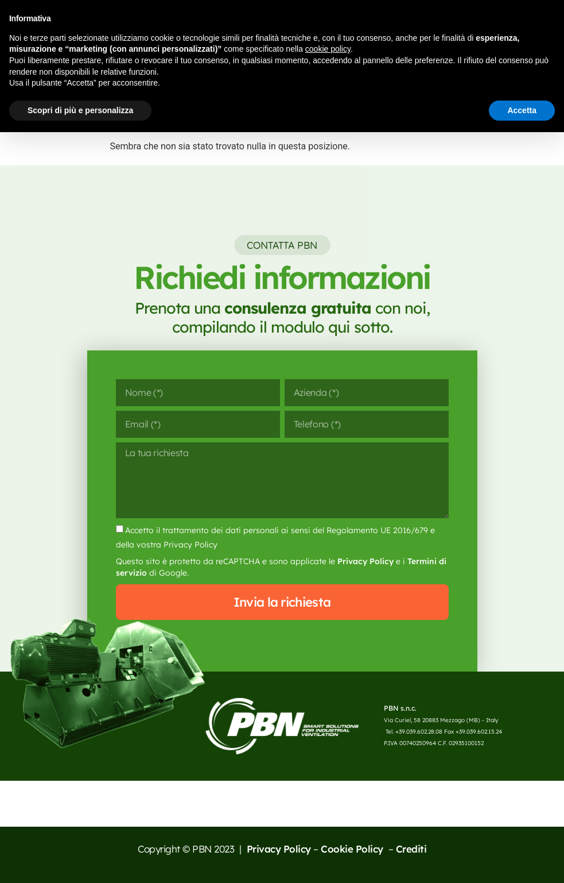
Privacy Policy (365, 561)
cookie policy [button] (328, 48)
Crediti (411, 849)
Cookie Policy (353, 849)
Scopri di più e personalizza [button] (80, 110)
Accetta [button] (521, 110)
